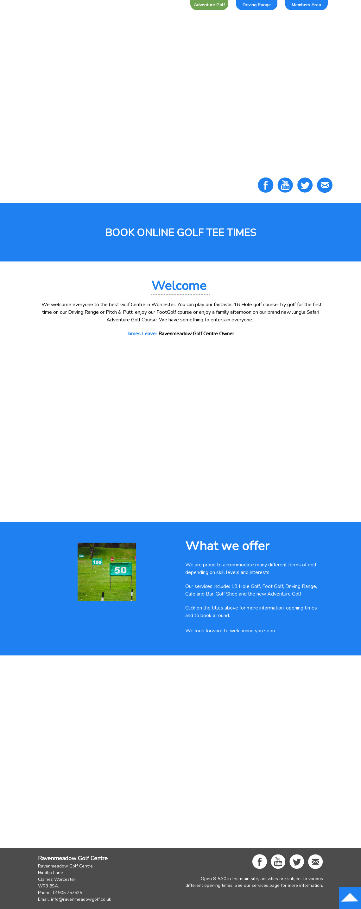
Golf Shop (227, 593)
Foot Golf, (273, 586)
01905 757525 (67, 893)
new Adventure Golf (278, 593)
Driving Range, (301, 586)
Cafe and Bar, (199, 593)
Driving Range (257, 5)
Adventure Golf (209, 5)
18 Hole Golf (245, 586)
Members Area (306, 5)
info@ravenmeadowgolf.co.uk (81, 899)
